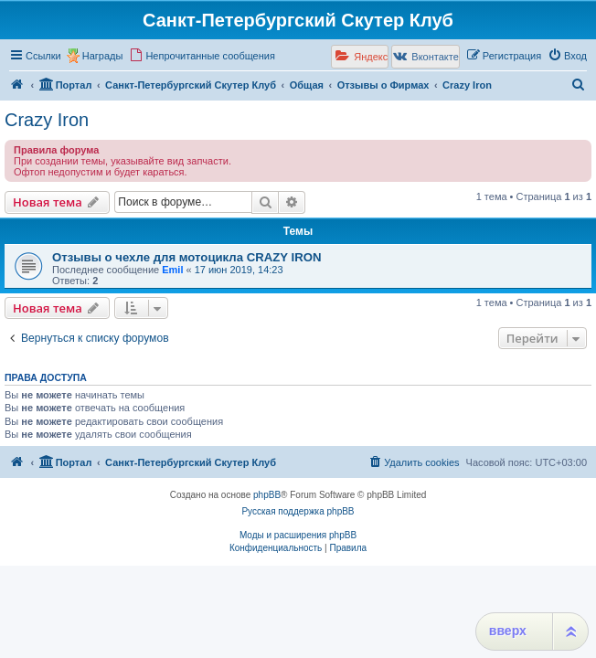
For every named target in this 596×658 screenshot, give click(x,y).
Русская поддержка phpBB (297, 511)
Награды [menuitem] (102, 55)
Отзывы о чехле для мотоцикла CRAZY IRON (187, 257)
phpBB (267, 495)
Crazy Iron (47, 120)
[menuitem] (202, 56)
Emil (172, 269)
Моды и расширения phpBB (298, 535)
